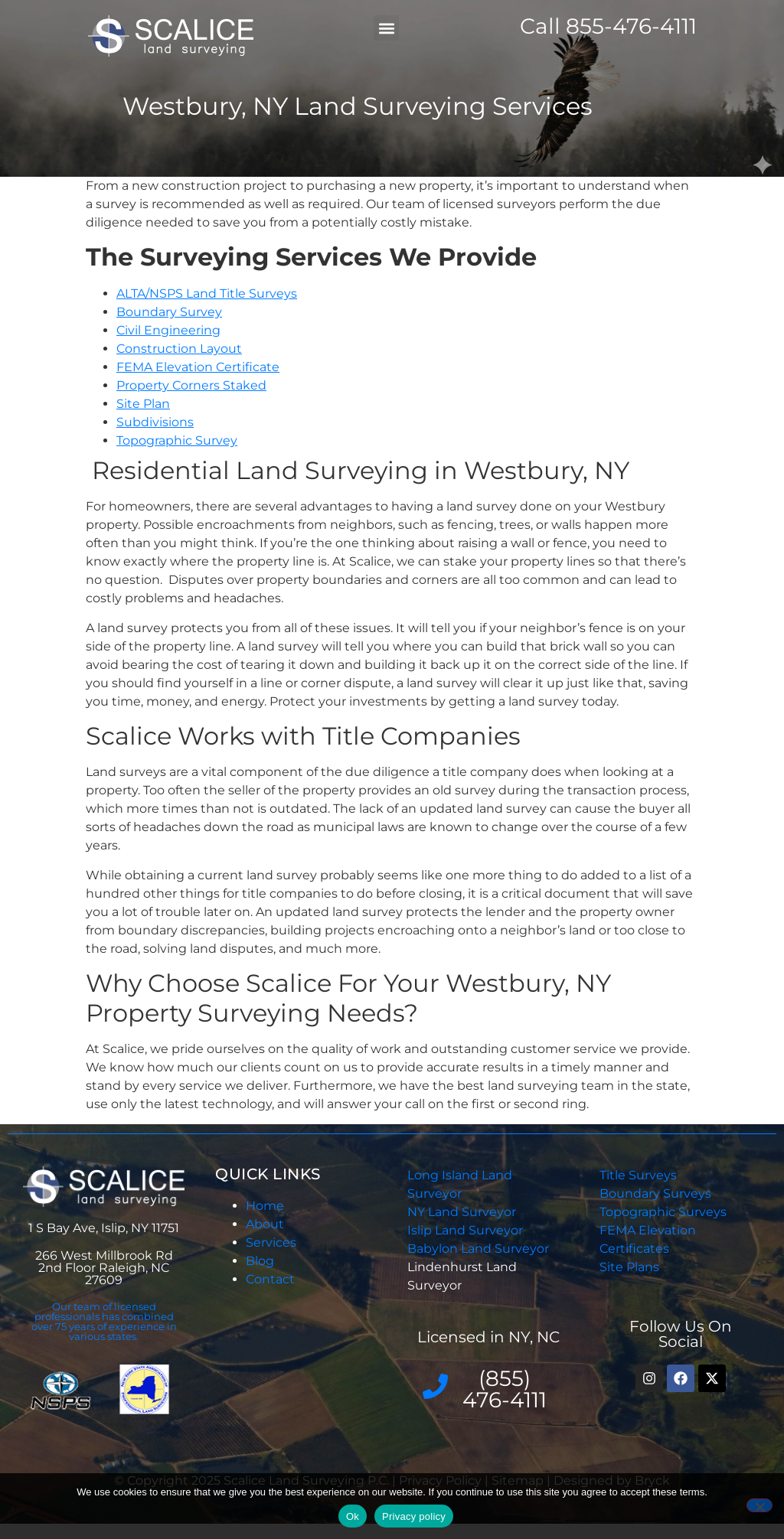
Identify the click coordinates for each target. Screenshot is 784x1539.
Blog (260, 1261)
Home (265, 1205)
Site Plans (629, 1267)
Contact (270, 1279)
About (265, 1224)
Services (271, 1242)
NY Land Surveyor (463, 1212)
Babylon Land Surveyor (479, 1248)
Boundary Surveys (655, 1193)
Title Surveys (638, 1175)
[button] (386, 28)
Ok (352, 1516)
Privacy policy (414, 1516)
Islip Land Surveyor (466, 1230)
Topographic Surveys (663, 1212)
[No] (759, 1505)
